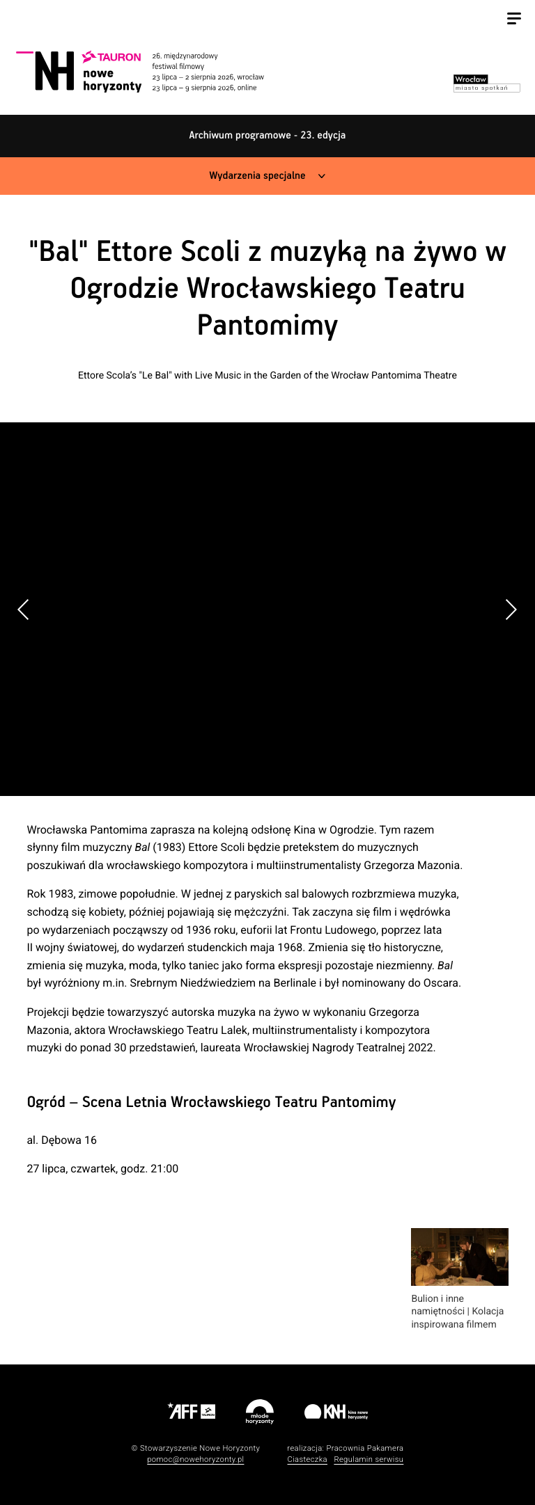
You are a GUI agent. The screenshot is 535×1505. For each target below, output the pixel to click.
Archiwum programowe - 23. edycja (267, 136)
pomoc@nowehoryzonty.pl (195, 1459)
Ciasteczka (307, 1459)
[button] (511, 609)
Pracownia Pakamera (364, 1448)
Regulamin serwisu (368, 1459)
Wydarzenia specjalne (258, 176)
